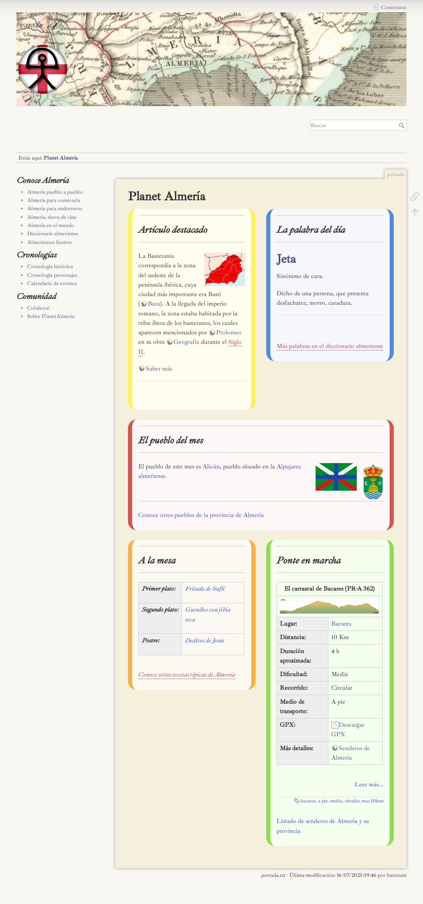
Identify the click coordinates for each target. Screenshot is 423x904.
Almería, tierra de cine (52, 217)
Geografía (186, 342)
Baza (154, 304)
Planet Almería (61, 158)
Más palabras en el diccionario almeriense (330, 346)
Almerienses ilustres (49, 242)
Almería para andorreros (54, 208)
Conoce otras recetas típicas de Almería (186, 675)
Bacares (341, 624)
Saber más (159, 369)
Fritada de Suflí (205, 589)
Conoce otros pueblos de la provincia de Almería (201, 515)
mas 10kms (372, 801)
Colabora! (38, 308)
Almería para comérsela (53, 200)
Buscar (403, 125)
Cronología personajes (52, 275)
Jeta (286, 259)
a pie (323, 801)
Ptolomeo (229, 332)
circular (352, 801)
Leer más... (369, 784)
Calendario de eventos (52, 283)
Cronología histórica (50, 266)
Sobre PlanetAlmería (50, 316)
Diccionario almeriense (52, 233)
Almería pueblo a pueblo (55, 192)
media (336, 801)
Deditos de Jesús (204, 640)
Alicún (211, 467)
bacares (308, 801)
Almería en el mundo (50, 225)
